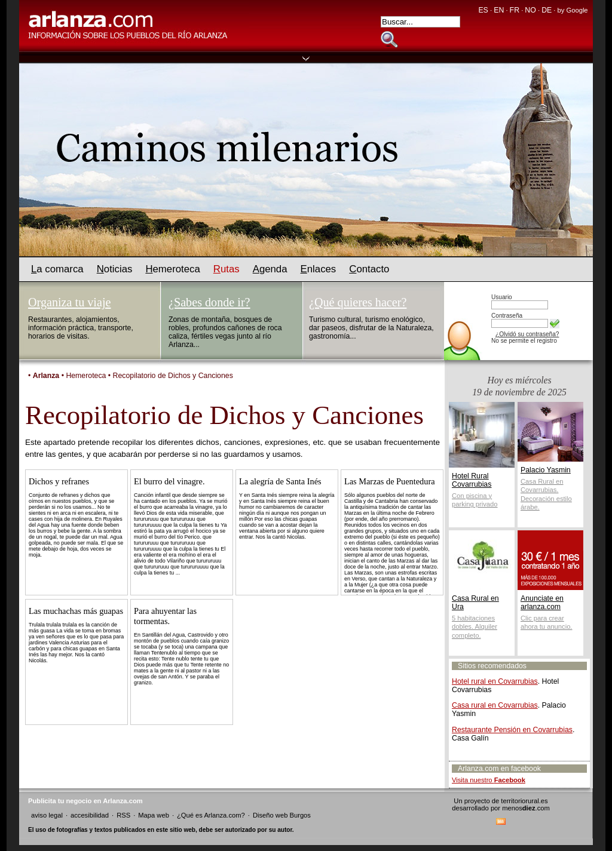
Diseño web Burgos (282, 815)
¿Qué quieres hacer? (357, 302)
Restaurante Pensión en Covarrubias (512, 730)
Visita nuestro (488, 780)
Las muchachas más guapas (76, 611)
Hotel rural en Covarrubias (495, 681)
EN (499, 10)
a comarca (57, 269)
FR (514, 10)
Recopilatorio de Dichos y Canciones (173, 375)
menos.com (526, 808)
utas (226, 269)
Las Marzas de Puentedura (389, 481)
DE (546, 10)
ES (483, 10)
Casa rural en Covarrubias (495, 705)
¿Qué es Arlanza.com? (211, 815)
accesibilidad (90, 815)
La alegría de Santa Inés (280, 481)
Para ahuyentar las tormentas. (165, 616)
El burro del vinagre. (169, 481)
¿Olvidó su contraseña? (527, 334)
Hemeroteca (86, 375)
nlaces (318, 269)
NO (530, 10)
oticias (115, 269)
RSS (123, 815)
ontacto (369, 269)
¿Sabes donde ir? (209, 302)
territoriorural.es (524, 800)
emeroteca (172, 269)
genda (270, 269)
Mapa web (153, 815)
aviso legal (47, 815)
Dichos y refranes (59, 481)
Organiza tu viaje (69, 302)
